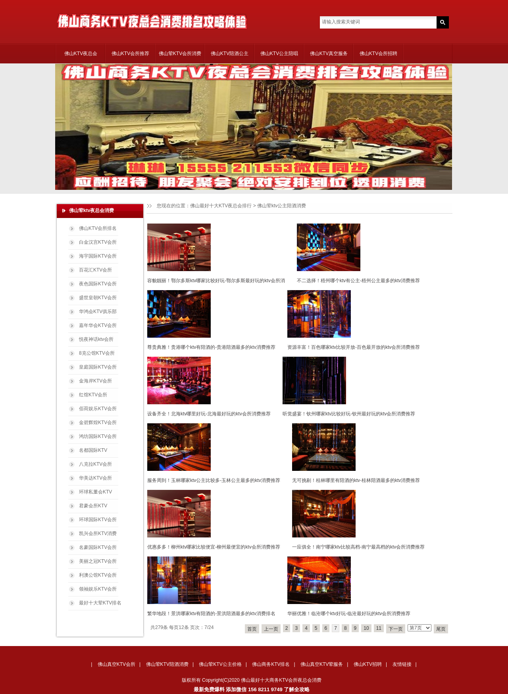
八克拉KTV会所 (95, 464)
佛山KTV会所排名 (98, 228)
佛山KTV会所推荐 (130, 53)
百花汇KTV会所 (95, 270)
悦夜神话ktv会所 (96, 339)
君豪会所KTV (93, 506)
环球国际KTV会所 (98, 519)
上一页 (271, 629)
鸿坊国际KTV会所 (98, 436)
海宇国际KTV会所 (98, 256)
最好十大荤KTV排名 (100, 603)
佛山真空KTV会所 (116, 664)
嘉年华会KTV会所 (98, 325)
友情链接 (402, 664)
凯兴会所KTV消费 (98, 533)
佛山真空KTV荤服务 (321, 664)
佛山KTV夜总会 (80, 53)
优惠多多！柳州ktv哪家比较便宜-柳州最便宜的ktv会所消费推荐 (213, 547)
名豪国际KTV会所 (98, 547)
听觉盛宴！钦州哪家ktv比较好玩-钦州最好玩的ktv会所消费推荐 (349, 414)
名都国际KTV (93, 450)
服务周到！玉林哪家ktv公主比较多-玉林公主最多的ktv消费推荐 (213, 480)
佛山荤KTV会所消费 (180, 53)
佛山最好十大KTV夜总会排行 (221, 205)
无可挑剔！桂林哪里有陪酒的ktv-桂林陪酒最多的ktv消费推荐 (356, 480)
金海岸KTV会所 (95, 381)
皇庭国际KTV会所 (98, 367)
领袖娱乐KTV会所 (98, 589)
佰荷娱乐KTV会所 (98, 408)
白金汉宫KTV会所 (98, 242)
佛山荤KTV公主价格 (220, 664)
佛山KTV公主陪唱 (279, 53)
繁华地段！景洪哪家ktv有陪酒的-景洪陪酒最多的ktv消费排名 (211, 613)
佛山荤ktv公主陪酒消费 (281, 205)
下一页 (396, 629)
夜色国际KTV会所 (98, 284)
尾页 (441, 629)
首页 (252, 629)
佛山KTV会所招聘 (378, 53)
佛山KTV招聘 (368, 664)
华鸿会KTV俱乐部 (98, 311)
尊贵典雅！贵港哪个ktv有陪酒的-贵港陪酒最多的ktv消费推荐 (211, 347)
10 (366, 628)
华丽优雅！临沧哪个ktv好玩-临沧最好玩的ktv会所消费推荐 (349, 613)
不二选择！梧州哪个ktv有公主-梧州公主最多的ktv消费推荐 (358, 280)
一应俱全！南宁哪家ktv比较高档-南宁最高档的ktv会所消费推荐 (358, 547)
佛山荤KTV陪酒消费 (167, 664)
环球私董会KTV (95, 492)
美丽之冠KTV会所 (98, 561)
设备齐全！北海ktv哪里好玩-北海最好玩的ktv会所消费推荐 (209, 414)
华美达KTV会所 (95, 478)
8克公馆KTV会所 (97, 353)
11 (378, 628)
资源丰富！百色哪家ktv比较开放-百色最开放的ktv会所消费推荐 (353, 347)
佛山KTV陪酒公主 (229, 53)
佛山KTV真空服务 (329, 53)
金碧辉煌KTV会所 (98, 422)
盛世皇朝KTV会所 (98, 297)
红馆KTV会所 (93, 395)
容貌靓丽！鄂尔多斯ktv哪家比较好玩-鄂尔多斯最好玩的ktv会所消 (216, 280)
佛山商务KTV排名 (271, 664)
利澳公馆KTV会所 (98, 575)
